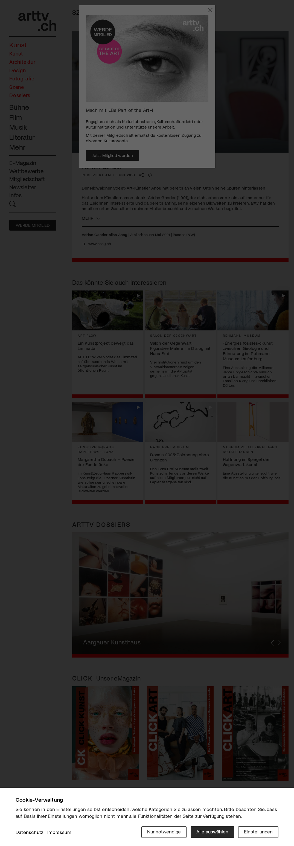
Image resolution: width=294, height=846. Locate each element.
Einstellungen (258, 831)
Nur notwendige (164, 831)
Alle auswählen (212, 831)
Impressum (59, 832)
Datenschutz (29, 832)
